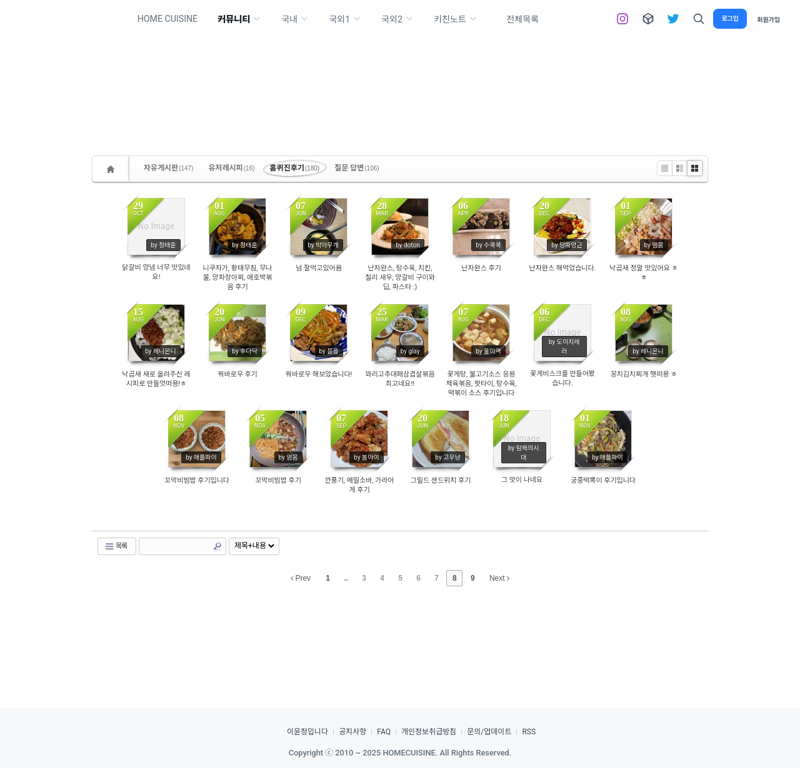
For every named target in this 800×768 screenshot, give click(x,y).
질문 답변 (356, 168)
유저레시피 (232, 168)
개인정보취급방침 (428, 731)
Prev (301, 578)
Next (499, 578)
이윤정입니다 (307, 731)
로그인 (730, 18)
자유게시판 (169, 168)
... (346, 578)
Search (217, 546)
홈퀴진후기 (295, 168)
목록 (115, 546)
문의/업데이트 (489, 731)
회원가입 (768, 19)
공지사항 (352, 731)
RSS (529, 731)
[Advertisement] (400, 74)
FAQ (384, 731)
